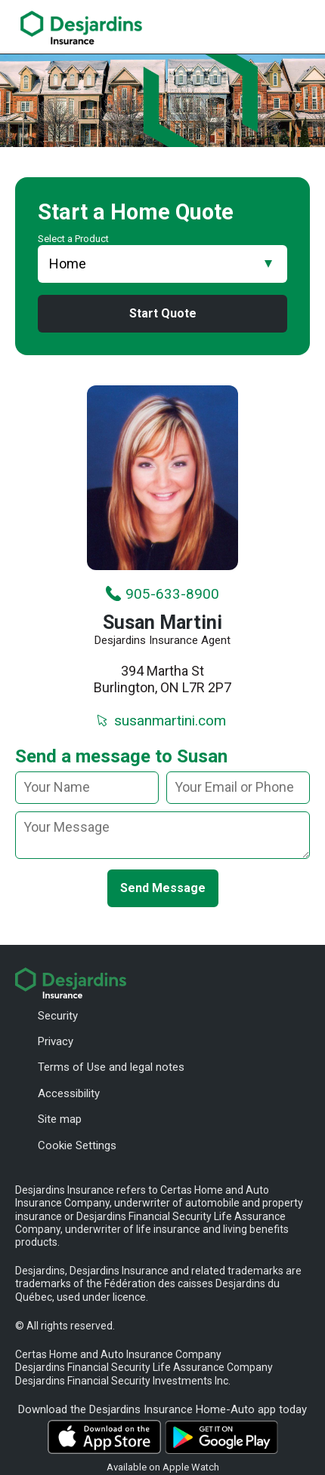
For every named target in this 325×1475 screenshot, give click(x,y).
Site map (60, 1119)
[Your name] (87, 787)
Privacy (55, 1041)
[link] (81, 28)
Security (58, 1016)
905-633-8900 (162, 593)
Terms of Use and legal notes (111, 1067)
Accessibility (69, 1093)
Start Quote (163, 312)
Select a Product (73, 238)
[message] (162, 834)
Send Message (163, 887)
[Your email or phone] (238, 787)
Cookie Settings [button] (77, 1145)
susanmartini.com (160, 720)
